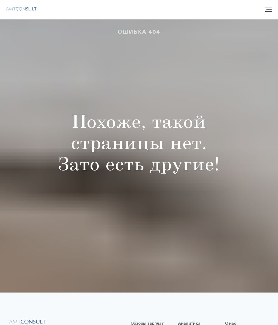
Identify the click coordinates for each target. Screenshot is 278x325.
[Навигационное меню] (268, 10)
